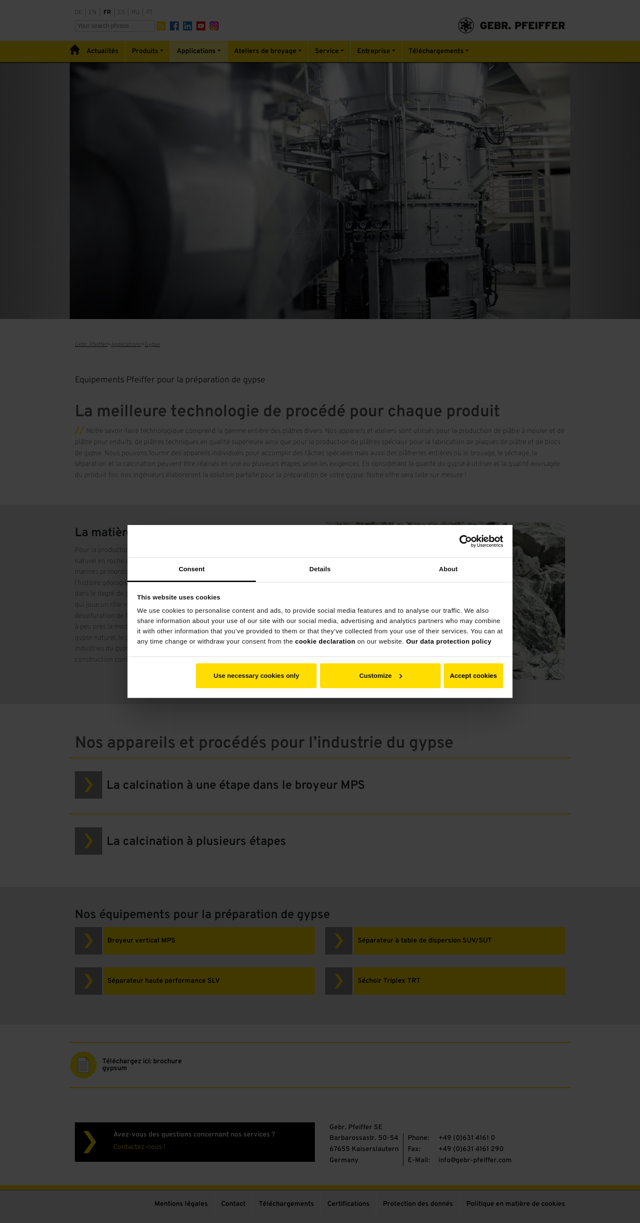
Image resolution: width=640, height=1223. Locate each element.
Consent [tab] (192, 569)
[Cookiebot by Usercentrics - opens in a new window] (465, 541)
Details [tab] (320, 569)
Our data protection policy (449, 641)
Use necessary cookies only (256, 675)
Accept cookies (473, 675)
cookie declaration (325, 641)
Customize (380, 675)
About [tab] (448, 569)
